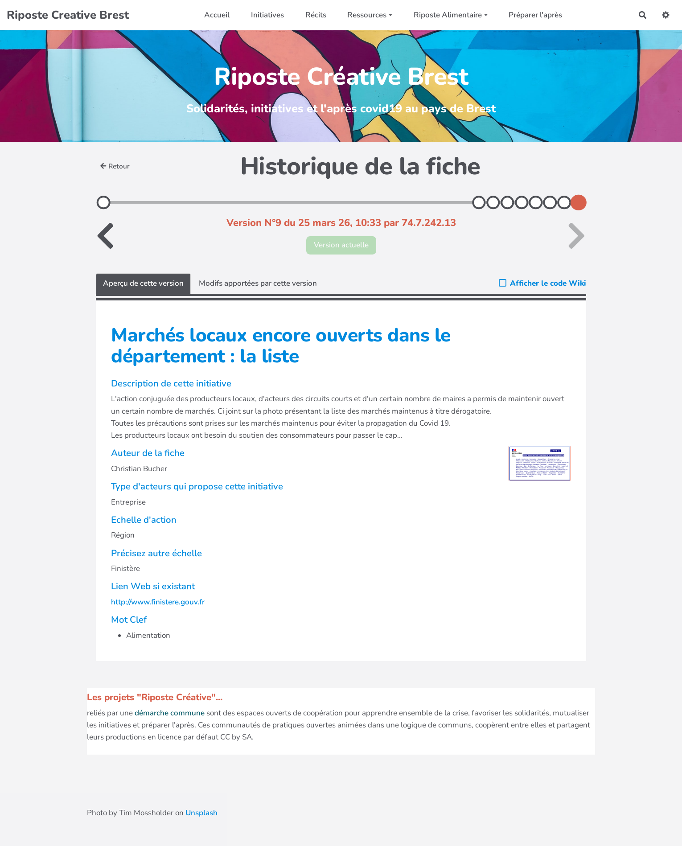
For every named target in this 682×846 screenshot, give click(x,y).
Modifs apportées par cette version (258, 283)
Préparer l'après (535, 15)
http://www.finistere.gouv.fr (158, 602)
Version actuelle (341, 245)
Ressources (369, 15)
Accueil (217, 15)
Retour (115, 166)
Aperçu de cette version (143, 283)
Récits (315, 15)
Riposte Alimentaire (451, 15)
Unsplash (201, 813)
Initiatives (267, 15)
